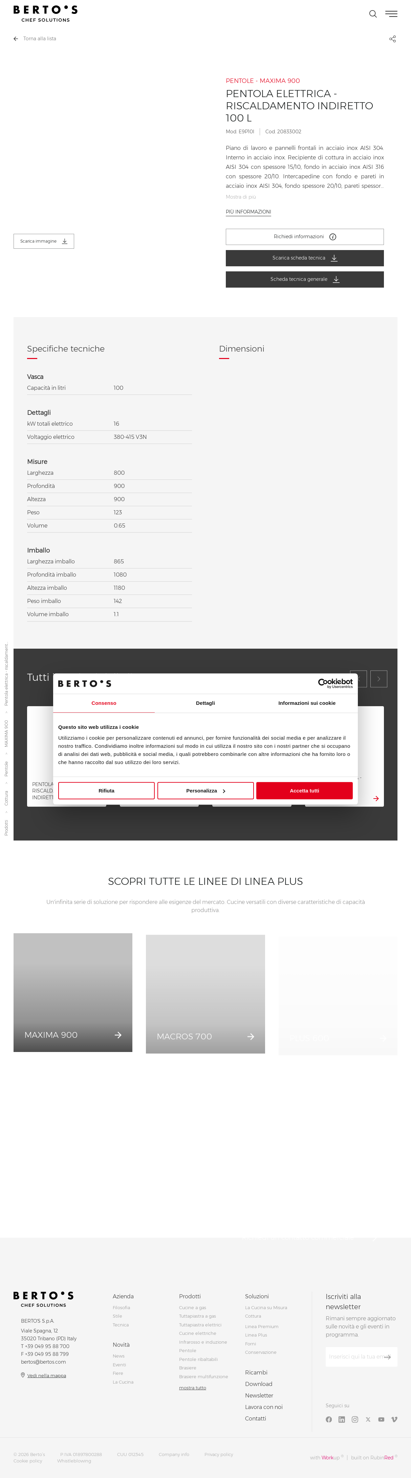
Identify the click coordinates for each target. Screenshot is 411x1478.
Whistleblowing (74, 1460)
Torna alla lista (35, 39)
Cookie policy (28, 1460)
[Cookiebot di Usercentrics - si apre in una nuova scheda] (323, 683)
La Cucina (123, 1382)
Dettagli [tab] (205, 703)
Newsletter (259, 1395)
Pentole (6, 769)
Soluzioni (257, 1296)
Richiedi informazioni (305, 236)
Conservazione (261, 1352)
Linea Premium (262, 1326)
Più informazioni (248, 212)
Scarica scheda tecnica (305, 258)
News (119, 1356)
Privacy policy (218, 1454)
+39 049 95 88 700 (47, 1346)
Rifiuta (106, 790)
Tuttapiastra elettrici (200, 1324)
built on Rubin (374, 1457)
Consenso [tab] (103, 703)
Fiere (118, 1373)
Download (259, 1384)
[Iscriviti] (387, 1357)
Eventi (119, 1364)
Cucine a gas (192, 1307)
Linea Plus (256, 1335)
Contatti (255, 1418)
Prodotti (6, 828)
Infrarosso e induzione (203, 1342)
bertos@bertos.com (43, 1362)
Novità (121, 1345)
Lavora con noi (264, 1407)
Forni (250, 1343)
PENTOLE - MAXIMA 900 (263, 81)
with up (327, 1457)
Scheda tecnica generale (305, 279)
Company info (174, 1454)
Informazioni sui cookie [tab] (307, 703)
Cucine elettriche (197, 1333)
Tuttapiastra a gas (197, 1316)
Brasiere (187, 1367)
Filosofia (121, 1307)
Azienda (123, 1296)
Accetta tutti (304, 790)
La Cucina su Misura (266, 1307)
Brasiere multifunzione (203, 1376)
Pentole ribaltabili (198, 1359)
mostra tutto (192, 1387)
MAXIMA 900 (6, 733)
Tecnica (121, 1324)
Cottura (6, 798)
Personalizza (205, 790)
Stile (117, 1316)
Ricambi (256, 1372)
